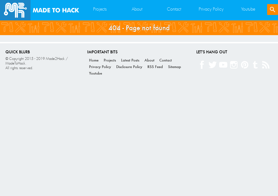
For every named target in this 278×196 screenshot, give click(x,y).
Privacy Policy (211, 9)
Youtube (248, 9)
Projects (100, 9)
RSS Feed (155, 66)
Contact (174, 9)
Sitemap (174, 66)
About (137, 9)
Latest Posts (130, 60)
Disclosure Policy (129, 66)
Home (94, 60)
